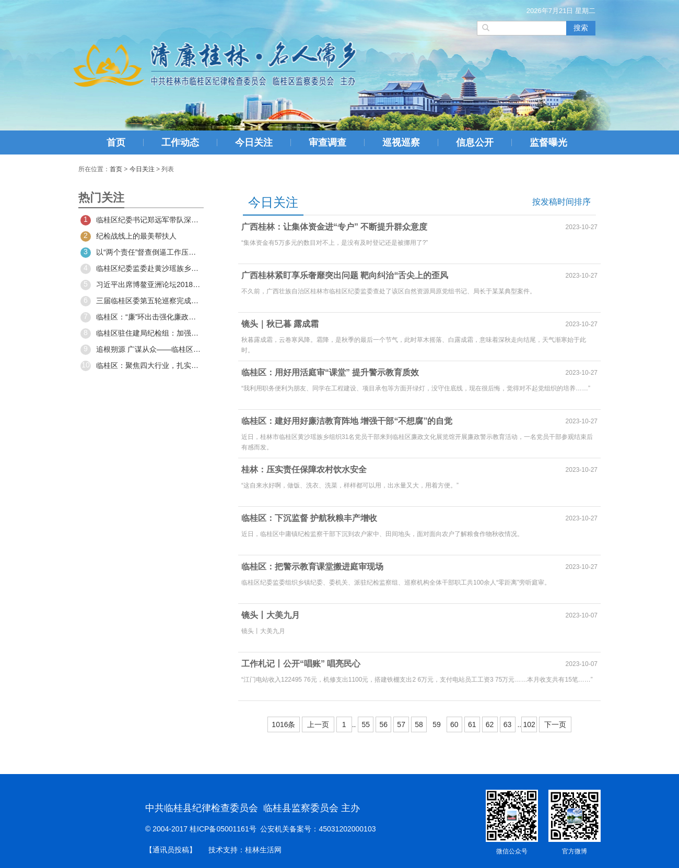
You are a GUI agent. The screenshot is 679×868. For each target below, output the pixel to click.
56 (383, 724)
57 (401, 724)
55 (366, 724)
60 (454, 724)
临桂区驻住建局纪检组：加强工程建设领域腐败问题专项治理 (141, 333)
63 (508, 724)
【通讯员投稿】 (170, 850)
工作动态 (180, 142)
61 (472, 724)
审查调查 (327, 142)
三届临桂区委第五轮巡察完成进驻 (141, 301)
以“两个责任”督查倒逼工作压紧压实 (141, 252)
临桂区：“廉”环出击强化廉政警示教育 (141, 317)
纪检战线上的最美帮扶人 (128, 236)
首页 (116, 142)
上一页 (318, 724)
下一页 (555, 724)
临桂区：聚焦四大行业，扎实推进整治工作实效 (141, 366)
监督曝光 (548, 142)
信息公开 (475, 142)
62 (490, 724)
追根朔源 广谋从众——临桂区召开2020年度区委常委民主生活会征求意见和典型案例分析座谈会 (141, 349)
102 (529, 724)
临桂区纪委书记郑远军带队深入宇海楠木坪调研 (141, 220)
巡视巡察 (401, 142)
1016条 (283, 724)
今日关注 (254, 142)
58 (419, 724)
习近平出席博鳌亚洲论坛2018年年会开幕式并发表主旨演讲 (141, 285)
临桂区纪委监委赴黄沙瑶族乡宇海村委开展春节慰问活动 (141, 269)
